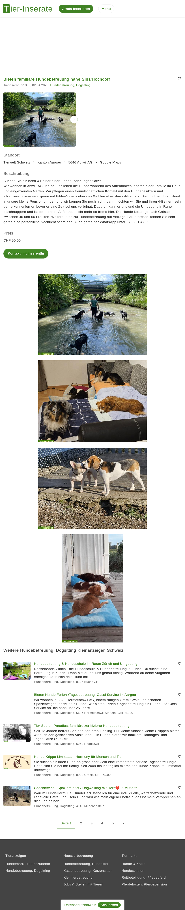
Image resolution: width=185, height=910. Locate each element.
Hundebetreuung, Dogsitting (70, 85)
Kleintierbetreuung (77, 878)
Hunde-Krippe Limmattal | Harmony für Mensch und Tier (78, 757)
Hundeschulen (133, 871)
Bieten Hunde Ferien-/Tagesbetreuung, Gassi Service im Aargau (85, 695)
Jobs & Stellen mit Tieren (83, 885)
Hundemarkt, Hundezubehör (27, 864)
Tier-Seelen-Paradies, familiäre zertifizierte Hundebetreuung (82, 726)
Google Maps (110, 163)
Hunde (127, 864)
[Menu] (106, 9)
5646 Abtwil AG (80, 163)
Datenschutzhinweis (80, 905)
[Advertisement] (92, 45)
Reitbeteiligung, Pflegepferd (144, 878)
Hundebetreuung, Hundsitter (85, 864)
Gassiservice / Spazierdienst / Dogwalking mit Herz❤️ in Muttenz (85, 788)
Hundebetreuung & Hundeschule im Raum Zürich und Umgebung (85, 664)
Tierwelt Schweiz (16, 163)
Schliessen (109, 905)
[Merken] (179, 79)
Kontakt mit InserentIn (26, 254)
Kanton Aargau (49, 163)
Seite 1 (66, 824)
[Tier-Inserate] (30, 9)
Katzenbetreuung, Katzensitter (87, 871)
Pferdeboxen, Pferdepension (144, 885)
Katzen (142, 864)
